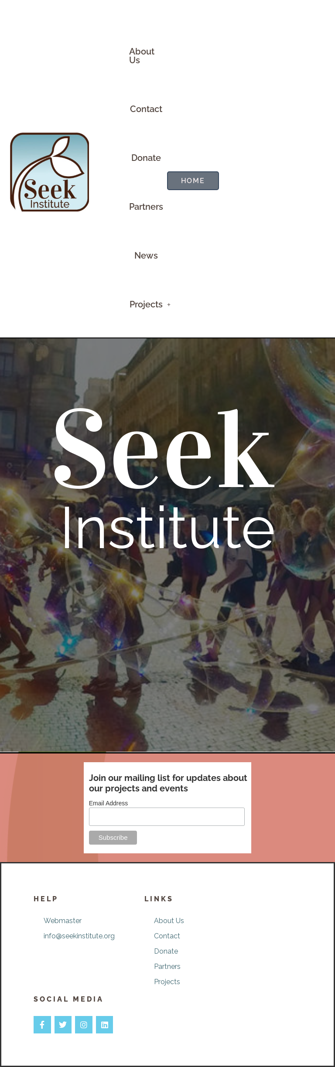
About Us (141, 55)
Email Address (108, 803)
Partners (146, 206)
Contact (146, 109)
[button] (150, 304)
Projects (150, 304)
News (146, 255)
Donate (146, 158)
